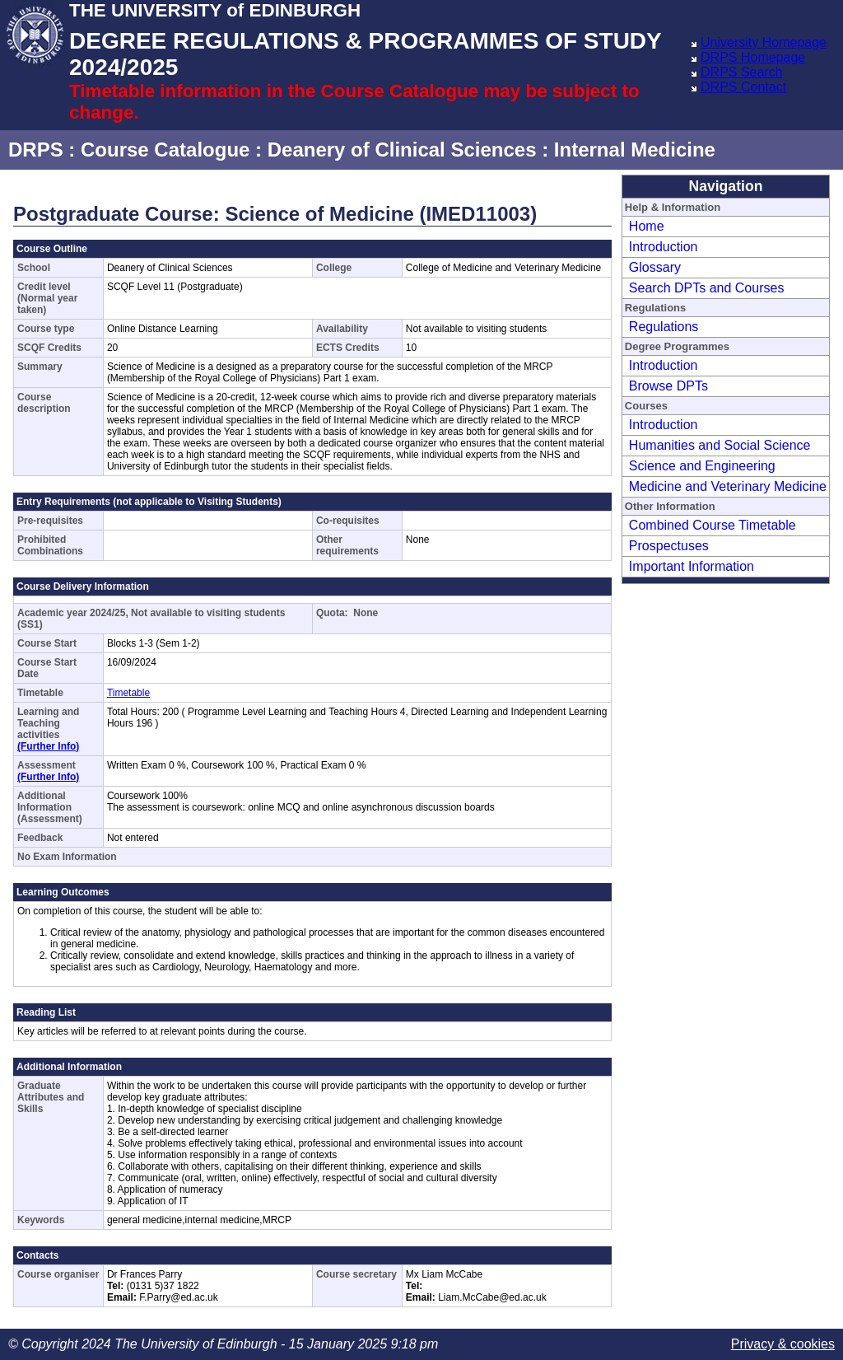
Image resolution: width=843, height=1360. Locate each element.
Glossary (655, 267)
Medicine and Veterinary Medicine (728, 486)
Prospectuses (669, 546)
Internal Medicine (634, 149)
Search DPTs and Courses (707, 288)
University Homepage (764, 42)
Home (646, 226)
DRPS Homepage (753, 57)
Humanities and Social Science (720, 445)
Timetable (128, 693)
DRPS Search (742, 72)
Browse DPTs (668, 386)
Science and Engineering (702, 466)
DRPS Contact (743, 87)
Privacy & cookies (783, 1344)
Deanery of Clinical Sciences (402, 149)
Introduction (663, 247)
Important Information (691, 566)
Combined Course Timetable (712, 525)
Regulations (664, 327)
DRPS (35, 149)
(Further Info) (48, 746)
